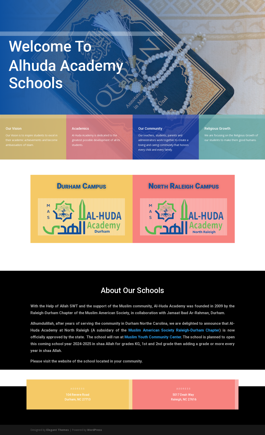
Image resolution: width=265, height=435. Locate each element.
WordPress (94, 430)
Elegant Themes (57, 430)
